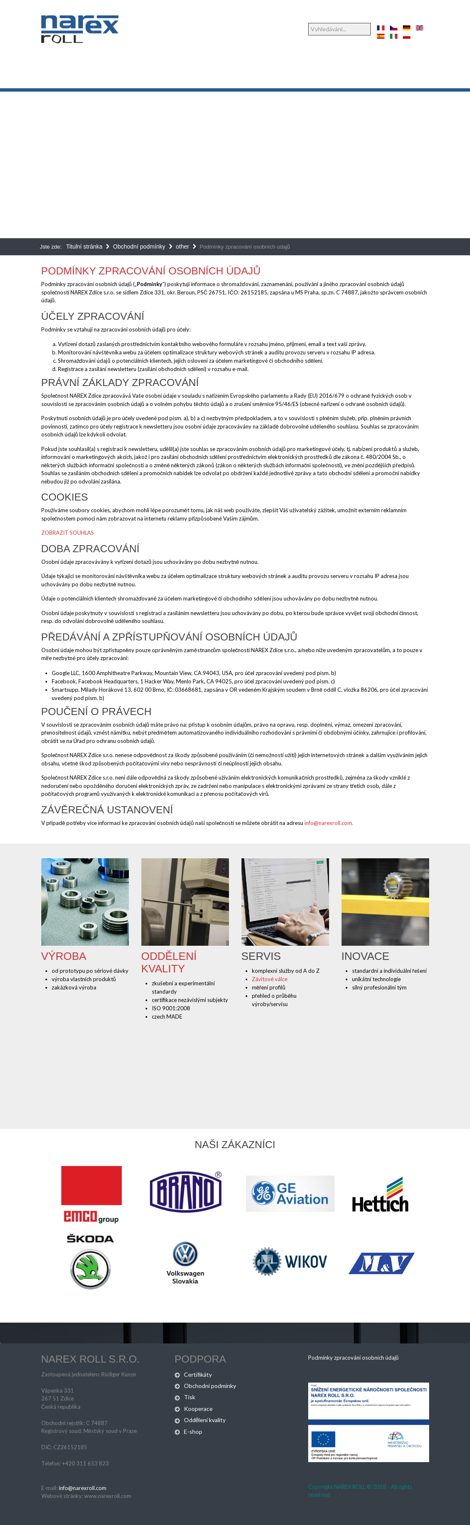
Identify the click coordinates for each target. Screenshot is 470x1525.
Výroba (63, 956)
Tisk (189, 1396)
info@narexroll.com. (328, 823)
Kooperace (198, 1408)
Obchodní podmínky (210, 1385)
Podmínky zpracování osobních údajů (151, 271)
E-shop (193, 1431)
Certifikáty (198, 1374)
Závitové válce (269, 979)
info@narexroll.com (82, 1488)
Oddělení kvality (169, 962)
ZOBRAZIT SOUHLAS (67, 532)
